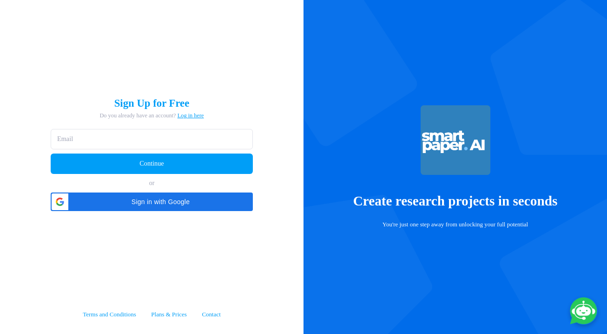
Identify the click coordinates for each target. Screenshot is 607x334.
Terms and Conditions (109, 314)
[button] (152, 202)
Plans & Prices (169, 314)
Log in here (191, 115)
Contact (211, 314)
